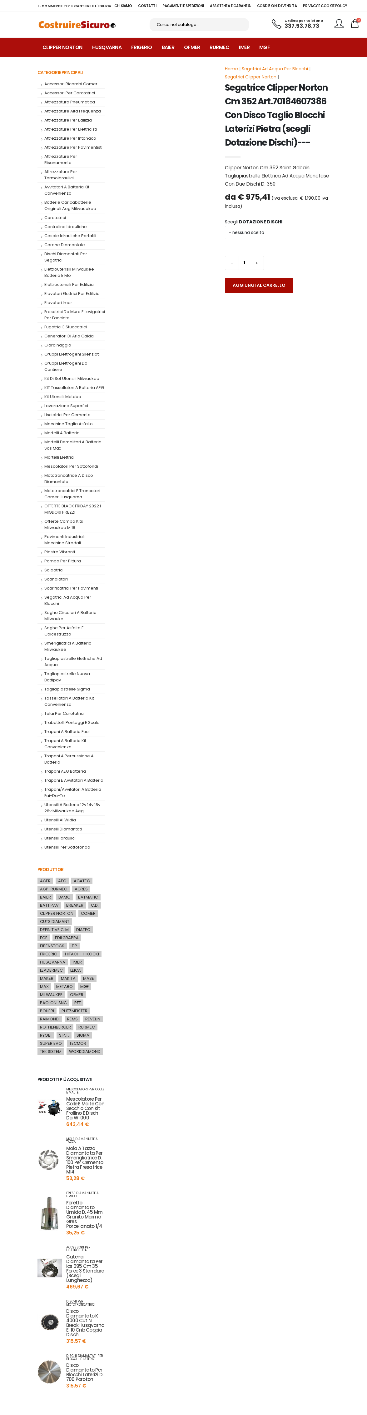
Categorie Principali (60, 74)
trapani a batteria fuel (67, 733)
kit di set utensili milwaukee (71, 380)
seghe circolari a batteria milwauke (70, 617)
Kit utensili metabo (62, 398)
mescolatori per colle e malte (85, 1093)
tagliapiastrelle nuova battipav (67, 679)
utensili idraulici (60, 840)
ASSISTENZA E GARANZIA (230, 5)
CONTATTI (147, 5)
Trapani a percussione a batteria (69, 761)
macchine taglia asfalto (68, 426)
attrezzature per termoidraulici (60, 177)
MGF (264, 49)
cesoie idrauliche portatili (70, 238)
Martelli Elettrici (59, 459)
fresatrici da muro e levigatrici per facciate (74, 317)
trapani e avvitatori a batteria (73, 782)
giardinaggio (57, 347)
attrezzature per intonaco (70, 140)
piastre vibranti (59, 554)
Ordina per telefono (304, 22)
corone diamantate (64, 247)
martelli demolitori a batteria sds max (73, 447)
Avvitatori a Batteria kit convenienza (66, 192)
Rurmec (219, 49)
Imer (244, 49)
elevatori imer (58, 304)
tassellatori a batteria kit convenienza (69, 703)
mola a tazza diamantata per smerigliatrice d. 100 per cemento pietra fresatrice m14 (84, 1162)
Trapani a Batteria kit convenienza (65, 746)
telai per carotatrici (64, 715)
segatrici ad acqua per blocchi (67, 602)
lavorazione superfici (66, 408)
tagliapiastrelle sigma (67, 691)
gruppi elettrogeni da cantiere (65, 368)
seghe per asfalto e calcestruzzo (64, 633)
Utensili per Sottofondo (67, 849)
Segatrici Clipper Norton (250, 79)
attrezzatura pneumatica (69, 104)
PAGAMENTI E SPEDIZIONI (183, 5)
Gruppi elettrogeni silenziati (72, 356)
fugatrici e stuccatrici (65, 329)
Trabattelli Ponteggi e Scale (72, 724)
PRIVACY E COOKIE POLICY (325, 5)
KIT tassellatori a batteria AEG (74, 389)
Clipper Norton (62, 49)
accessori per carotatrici (69, 95)
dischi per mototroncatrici (80, 1305)
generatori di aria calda (69, 338)
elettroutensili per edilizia (69, 286)
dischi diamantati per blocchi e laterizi (84, 1359)
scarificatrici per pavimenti (71, 590)
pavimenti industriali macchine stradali (64, 542)
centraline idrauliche (65, 229)
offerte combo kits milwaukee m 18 (63, 526)
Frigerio (141, 49)
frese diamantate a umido (82, 1196)
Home (231, 70)
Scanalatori (56, 581)
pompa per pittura (62, 563)
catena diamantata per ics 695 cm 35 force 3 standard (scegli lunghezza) (85, 1270)
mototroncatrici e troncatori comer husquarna (72, 496)
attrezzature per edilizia (68, 122)
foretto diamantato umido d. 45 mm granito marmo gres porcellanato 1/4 (84, 1216)
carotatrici (55, 219)
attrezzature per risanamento (60, 161)
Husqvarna (107, 49)
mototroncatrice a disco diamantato (68, 480)
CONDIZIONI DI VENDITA (277, 5)
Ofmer (192, 49)
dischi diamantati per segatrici (65, 259)
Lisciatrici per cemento (67, 417)
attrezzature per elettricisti (70, 131)
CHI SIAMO (123, 5)
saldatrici (53, 572)
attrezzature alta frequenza (72, 113)
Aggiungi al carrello (259, 287)
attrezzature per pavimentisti (73, 149)
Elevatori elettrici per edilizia (72, 295)
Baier (168, 49)
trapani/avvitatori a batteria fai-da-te (72, 794)
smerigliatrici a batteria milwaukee (68, 648)
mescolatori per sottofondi (71, 468)
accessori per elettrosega (78, 1251)
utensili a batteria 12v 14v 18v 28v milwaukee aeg (72, 810)
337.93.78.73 (302, 27)
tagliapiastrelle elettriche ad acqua (73, 663)
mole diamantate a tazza (82, 1142)
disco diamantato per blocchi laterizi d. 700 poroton (84, 1374)
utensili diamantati (63, 831)
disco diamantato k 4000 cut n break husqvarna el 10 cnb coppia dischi (85, 1325)
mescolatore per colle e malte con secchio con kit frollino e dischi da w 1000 (85, 1110)
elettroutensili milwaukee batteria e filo (69, 274)
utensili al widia (60, 822)
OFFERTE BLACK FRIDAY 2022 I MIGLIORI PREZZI (72, 511)
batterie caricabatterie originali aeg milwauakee (70, 207)
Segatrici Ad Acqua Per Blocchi (275, 70)
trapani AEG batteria (65, 773)
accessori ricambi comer (70, 86)
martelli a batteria (62, 435)
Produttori (51, 871)
